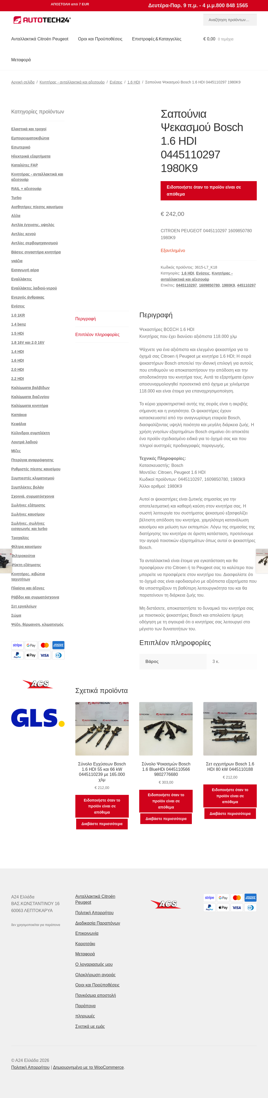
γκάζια (16, 261)
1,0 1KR (18, 315)
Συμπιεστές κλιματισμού (32, 478)
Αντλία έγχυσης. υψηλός (33, 225)
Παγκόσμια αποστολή (95, 995)
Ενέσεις (116, 82)
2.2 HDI (17, 378)
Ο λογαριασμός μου (94, 964)
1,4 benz (18, 324)
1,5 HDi (17, 333)
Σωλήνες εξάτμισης (28, 505)
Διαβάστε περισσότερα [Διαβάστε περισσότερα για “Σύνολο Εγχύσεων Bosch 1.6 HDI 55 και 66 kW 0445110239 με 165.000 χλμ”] (101, 824)
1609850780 (209, 285)
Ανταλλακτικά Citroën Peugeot (39, 39)
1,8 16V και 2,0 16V (27, 342)
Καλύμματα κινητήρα (29, 405)
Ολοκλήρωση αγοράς (95, 975)
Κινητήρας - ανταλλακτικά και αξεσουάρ (72, 82)
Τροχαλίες (20, 538)
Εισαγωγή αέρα (25, 270)
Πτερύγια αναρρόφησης (32, 460)
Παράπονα (85, 1006)
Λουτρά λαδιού (24, 442)
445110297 (246, 285)
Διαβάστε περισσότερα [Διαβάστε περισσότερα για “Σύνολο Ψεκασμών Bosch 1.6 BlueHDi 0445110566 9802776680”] (166, 819)
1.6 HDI (133, 82)
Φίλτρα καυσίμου (26, 546)
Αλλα (15, 216)
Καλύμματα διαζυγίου (30, 397)
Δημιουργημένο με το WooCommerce (88, 1067)
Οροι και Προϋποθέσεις (100, 39)
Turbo (16, 198)
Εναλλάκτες (21, 279)
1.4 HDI (17, 351)
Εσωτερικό (20, 147)
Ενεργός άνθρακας (27, 297)
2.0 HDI (17, 369)
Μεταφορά (21, 60)
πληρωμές (85, 1016)
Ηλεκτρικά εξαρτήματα (31, 156)
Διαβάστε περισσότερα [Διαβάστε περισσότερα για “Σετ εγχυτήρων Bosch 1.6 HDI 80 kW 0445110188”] (229, 813)
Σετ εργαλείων (24, 606)
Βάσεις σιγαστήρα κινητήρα (36, 252)
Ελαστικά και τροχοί (28, 129)
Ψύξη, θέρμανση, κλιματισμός (37, 624)
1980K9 (228, 285)
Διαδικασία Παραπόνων (97, 923)
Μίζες (16, 451)
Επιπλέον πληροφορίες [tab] (97, 334)
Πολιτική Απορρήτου (94, 912)
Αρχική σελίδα (22, 82)
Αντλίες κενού (23, 234)
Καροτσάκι (85, 943)
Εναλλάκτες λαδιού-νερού (34, 288)
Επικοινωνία (87, 933)
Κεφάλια (18, 424)
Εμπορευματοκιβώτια (30, 138)
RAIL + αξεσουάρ (26, 188)
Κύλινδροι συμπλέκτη (30, 433)
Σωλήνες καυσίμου (28, 514)
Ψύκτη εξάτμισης (26, 565)
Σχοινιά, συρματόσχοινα (32, 496)
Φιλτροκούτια (23, 556)
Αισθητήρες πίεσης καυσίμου (37, 207)
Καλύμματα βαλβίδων (30, 388)
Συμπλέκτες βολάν (27, 487)
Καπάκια (19, 415)
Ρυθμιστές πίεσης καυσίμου (35, 469)
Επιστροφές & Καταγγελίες (156, 39)
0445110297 (186, 285)
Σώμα (16, 615)
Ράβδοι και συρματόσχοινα (35, 597)
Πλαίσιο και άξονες (28, 588)
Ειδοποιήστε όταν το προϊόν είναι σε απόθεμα (204, 190)
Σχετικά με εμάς (90, 1026)
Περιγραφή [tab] (85, 319)
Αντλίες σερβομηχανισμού (34, 243)
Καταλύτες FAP (24, 165)
